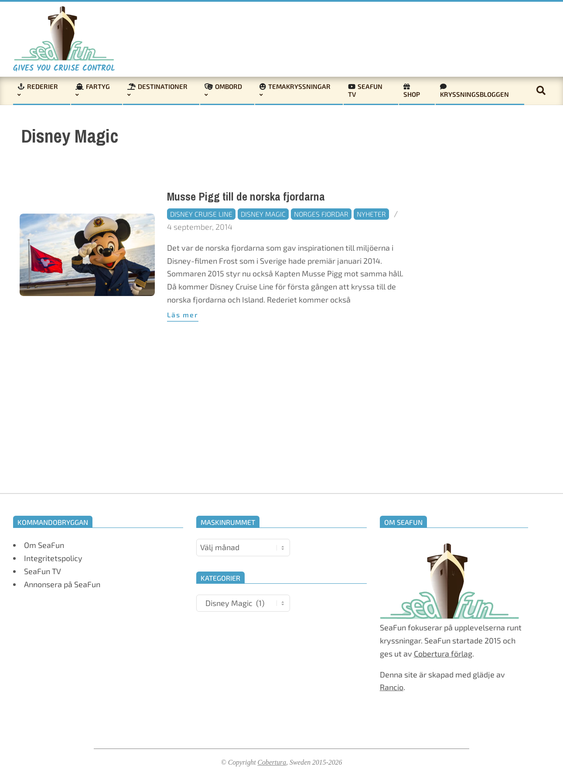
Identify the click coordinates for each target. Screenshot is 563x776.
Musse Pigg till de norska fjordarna (246, 197)
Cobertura (271, 762)
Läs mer (182, 314)
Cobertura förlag (443, 653)
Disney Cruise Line (201, 214)
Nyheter (371, 214)
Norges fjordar (321, 214)
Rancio (391, 687)
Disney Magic (263, 214)
